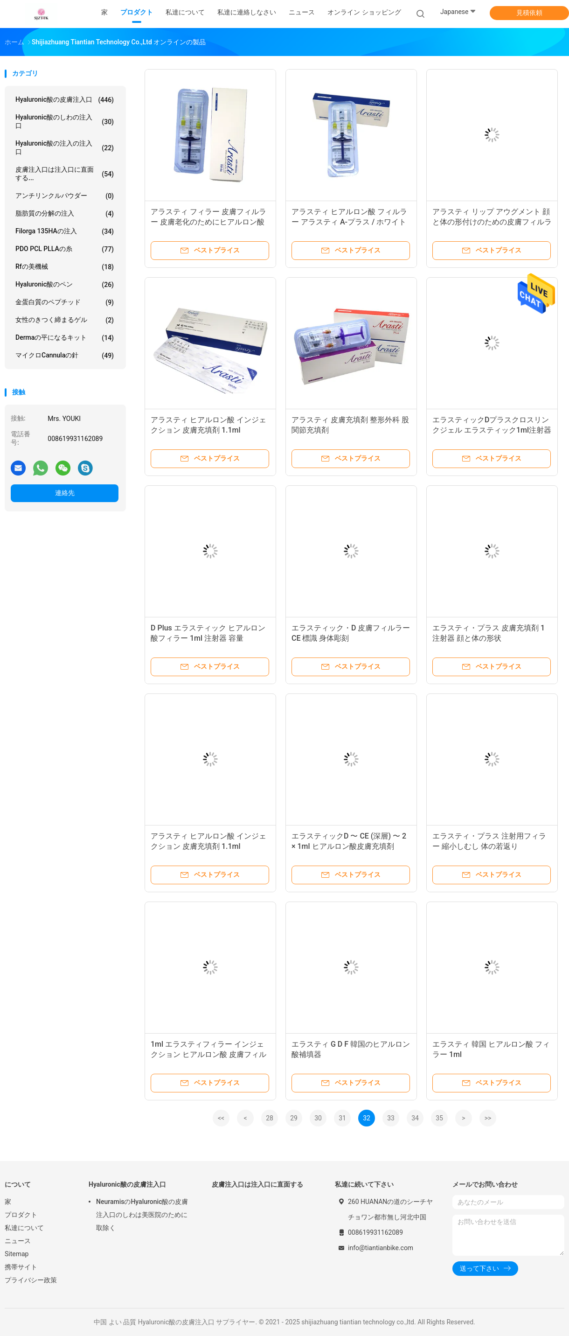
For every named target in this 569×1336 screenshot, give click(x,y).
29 (294, 1118)
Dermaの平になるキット (64, 338)
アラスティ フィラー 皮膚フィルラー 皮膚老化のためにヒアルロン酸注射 (208, 222)
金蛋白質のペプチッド (64, 302)
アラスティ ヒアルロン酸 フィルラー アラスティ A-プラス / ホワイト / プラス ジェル (349, 222)
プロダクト (21, 1214)
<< (221, 1118)
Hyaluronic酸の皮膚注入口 (64, 100)
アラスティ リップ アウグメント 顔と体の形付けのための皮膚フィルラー (492, 222)
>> (488, 1118)
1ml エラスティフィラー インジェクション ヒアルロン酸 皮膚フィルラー (208, 1054)
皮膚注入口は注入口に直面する (257, 1184)
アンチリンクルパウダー (64, 196)
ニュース (18, 1241)
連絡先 (65, 493)
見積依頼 (529, 12)
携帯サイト (21, 1267)
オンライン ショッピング (364, 12)
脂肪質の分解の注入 (64, 213)
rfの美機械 (64, 267)
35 (439, 1118)
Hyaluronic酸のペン (64, 284)
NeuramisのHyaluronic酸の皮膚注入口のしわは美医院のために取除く (142, 1214)
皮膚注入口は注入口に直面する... (64, 174)
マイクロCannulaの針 (64, 355)
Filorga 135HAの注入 (64, 231)
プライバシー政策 (31, 1280)
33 (391, 1118)
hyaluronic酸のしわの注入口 (64, 121)
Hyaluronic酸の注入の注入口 (64, 147)
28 (269, 1118)
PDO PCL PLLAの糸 (64, 249)
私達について (24, 1227)
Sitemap (16, 1254)
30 (318, 1118)
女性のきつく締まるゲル (64, 320)
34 (415, 1118)
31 (342, 1118)
